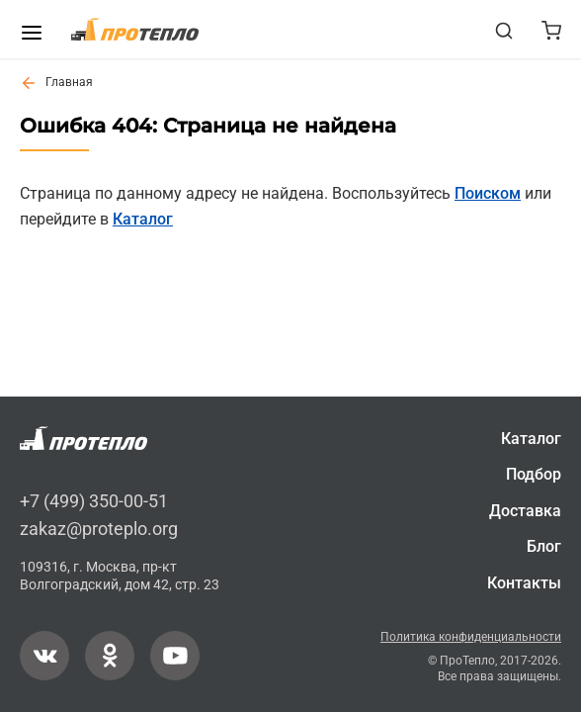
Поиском (488, 193)
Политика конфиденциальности (470, 637)
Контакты (524, 583)
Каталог (143, 219)
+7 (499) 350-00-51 (94, 501)
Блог (544, 547)
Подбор (533, 475)
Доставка (525, 510)
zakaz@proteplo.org (99, 528)
